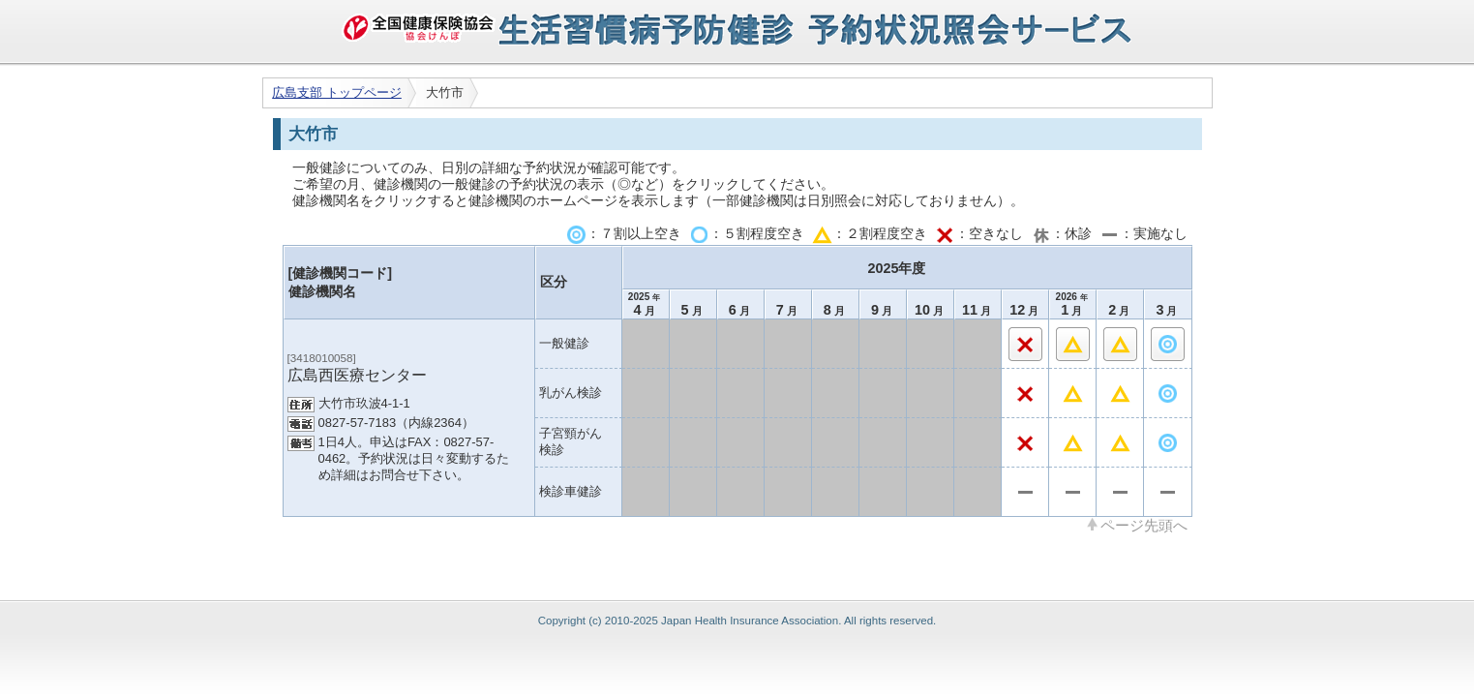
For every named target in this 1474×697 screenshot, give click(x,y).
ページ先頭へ (1144, 524)
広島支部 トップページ (337, 92)
